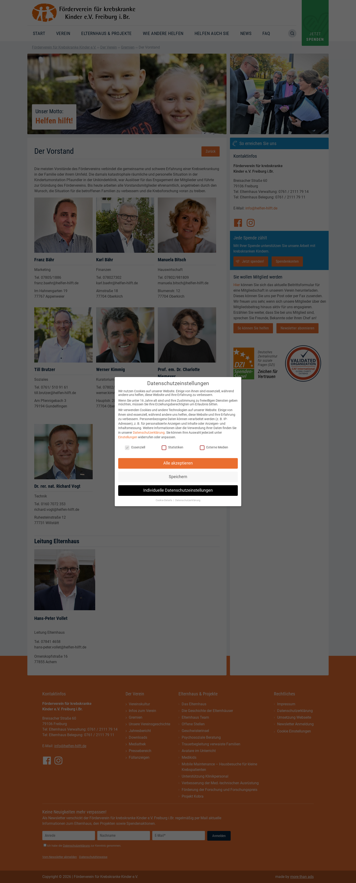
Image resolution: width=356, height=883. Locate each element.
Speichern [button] (178, 472)
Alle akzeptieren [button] (178, 458)
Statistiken (172, 443)
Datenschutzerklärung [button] (187, 495)
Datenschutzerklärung (149, 428)
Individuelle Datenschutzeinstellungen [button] (178, 486)
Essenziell (135, 443)
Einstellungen (127, 432)
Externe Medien (214, 443)
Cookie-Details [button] (164, 495)
